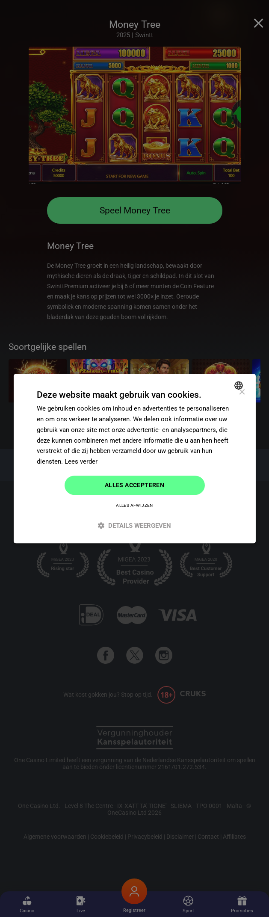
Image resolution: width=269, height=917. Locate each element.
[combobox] (239, 385)
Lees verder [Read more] (81, 461)
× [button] (242, 392)
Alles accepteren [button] (134, 485)
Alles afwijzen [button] (134, 505)
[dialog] (134, 458)
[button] (134, 525)
